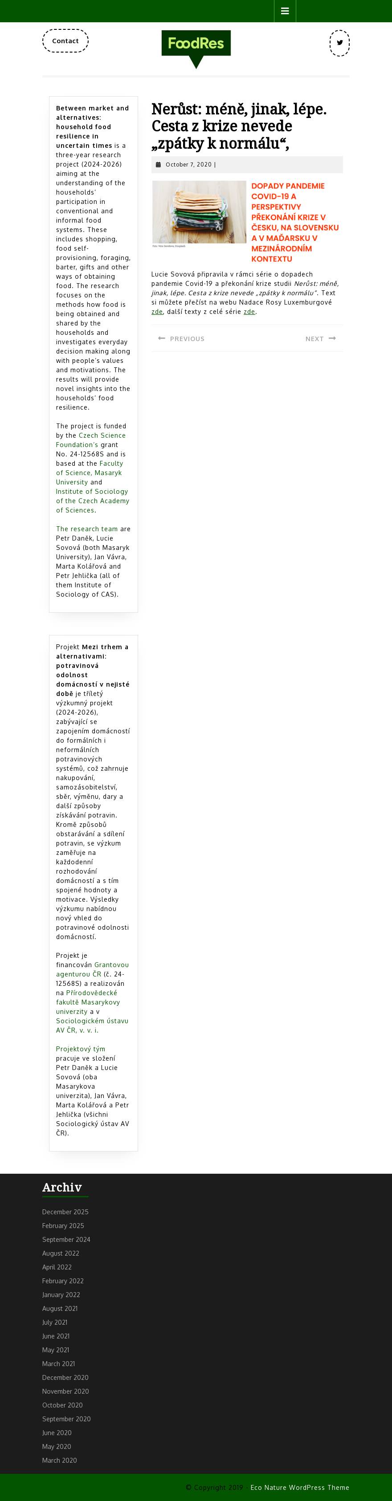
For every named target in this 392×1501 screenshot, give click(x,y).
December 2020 (65, 1377)
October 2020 (62, 1405)
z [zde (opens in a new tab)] (157, 311)
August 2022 (60, 1253)
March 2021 (58, 1363)
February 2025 (63, 1225)
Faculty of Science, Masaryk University (89, 473)
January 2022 (61, 1294)
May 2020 (56, 1446)
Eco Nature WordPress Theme (300, 1487)
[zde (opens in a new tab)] (249, 311)
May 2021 (55, 1350)
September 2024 (66, 1239)
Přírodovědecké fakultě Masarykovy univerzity (88, 1002)
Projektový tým (81, 1049)
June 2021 (55, 1336)
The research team (87, 529)
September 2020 (66, 1419)
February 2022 (63, 1281)
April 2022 (57, 1267)
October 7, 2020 (189, 164)
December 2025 (65, 1212)
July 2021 (54, 1322)
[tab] (285, 11)
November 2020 (65, 1391)
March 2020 (59, 1460)
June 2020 (57, 1432)
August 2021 (60, 1308)
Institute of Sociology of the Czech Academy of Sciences (93, 501)
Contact (70, 44)
